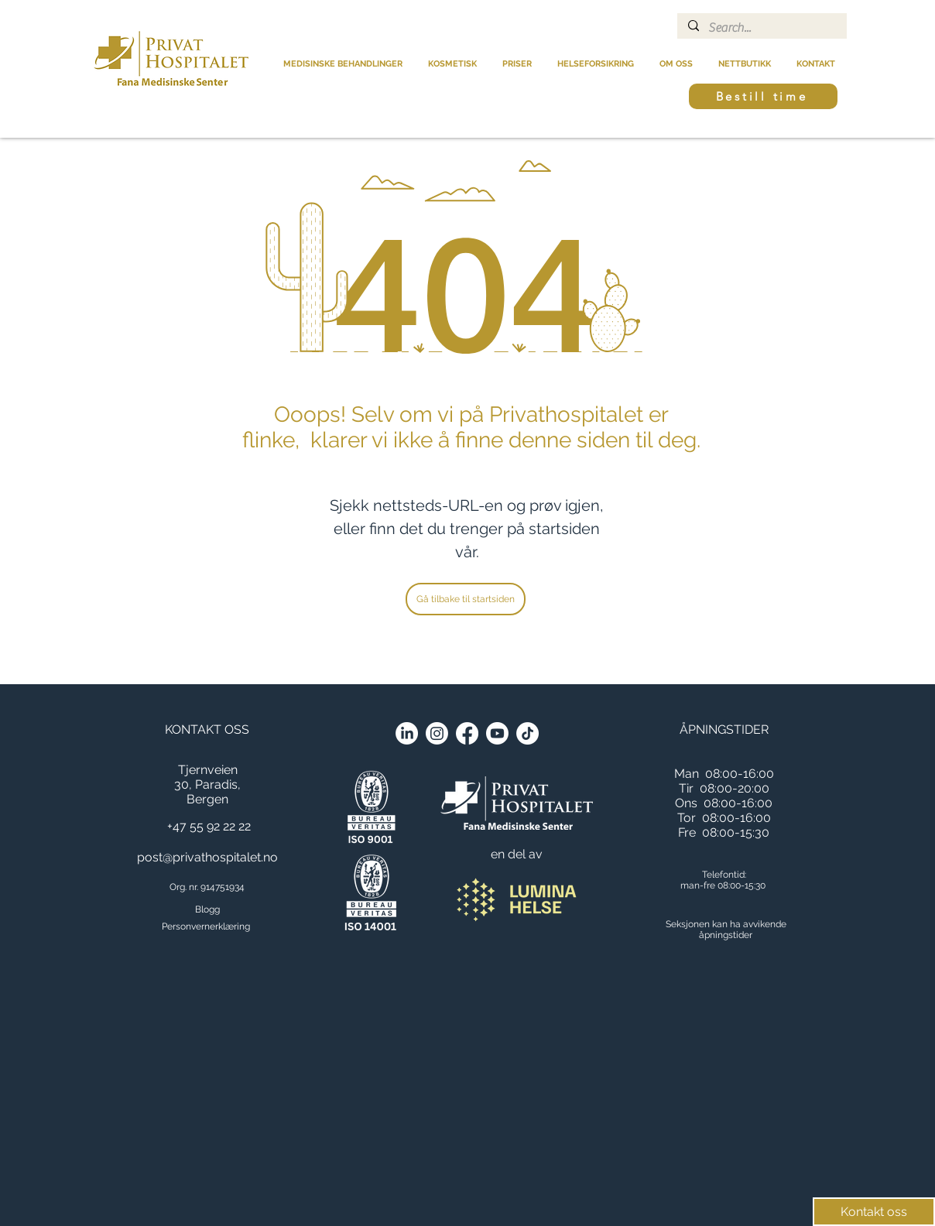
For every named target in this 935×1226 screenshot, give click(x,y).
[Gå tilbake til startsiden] (466, 599)
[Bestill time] (763, 96)
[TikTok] (527, 733)
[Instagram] (437, 733)
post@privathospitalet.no (207, 857)
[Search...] (761, 28)
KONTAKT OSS (207, 729)
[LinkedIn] (407, 733)
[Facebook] (467, 733)
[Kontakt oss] (874, 1211)
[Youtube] (497, 733)
